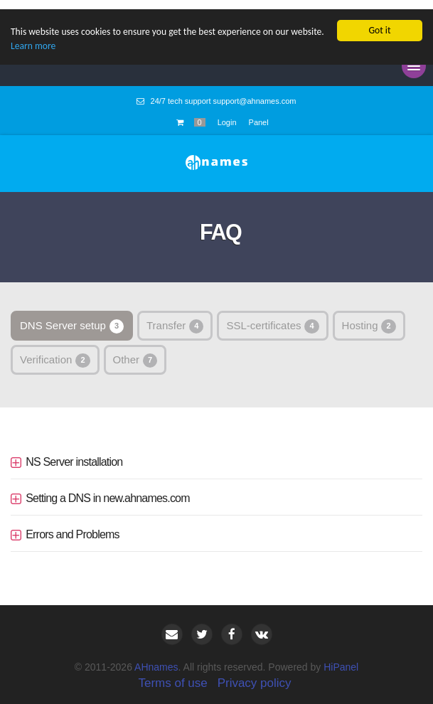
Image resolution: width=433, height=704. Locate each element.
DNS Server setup (72, 317)
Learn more (33, 37)
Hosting (369, 317)
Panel (259, 113)
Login (227, 113)
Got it (379, 21)
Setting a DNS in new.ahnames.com (108, 489)
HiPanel (341, 657)
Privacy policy (255, 673)
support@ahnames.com (254, 91)
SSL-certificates (272, 317)
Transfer (174, 317)
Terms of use (172, 673)
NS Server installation (74, 453)
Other (135, 351)
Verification (55, 351)
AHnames (156, 657)
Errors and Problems (72, 525)
